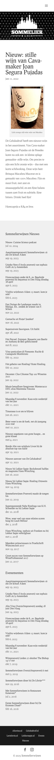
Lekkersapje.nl (28, 735)
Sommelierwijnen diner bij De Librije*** (25, 680)
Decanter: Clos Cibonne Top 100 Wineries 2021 (25, 375)
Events (41, 735)
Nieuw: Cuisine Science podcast (20, 242)
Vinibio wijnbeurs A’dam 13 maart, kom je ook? (26, 292)
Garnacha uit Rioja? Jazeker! (19, 319)
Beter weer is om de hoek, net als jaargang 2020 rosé (25, 422)
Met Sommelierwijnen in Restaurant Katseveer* (23, 691)
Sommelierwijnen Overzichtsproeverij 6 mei (26, 670)
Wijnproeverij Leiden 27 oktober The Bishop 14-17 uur (27, 659)
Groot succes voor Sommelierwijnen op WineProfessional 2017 (24, 556)
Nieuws (25, 740)
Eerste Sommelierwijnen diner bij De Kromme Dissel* (23, 704)
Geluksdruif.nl (32, 730)
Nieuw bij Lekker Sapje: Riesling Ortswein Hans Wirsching (26, 482)
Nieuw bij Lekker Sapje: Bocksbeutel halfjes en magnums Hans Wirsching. (26, 469)
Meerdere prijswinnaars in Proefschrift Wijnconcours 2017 (24, 544)
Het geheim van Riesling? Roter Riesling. (25, 364)
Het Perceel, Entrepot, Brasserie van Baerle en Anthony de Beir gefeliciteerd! (26, 340)
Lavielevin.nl (12, 735)
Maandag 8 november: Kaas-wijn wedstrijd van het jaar (26, 400)
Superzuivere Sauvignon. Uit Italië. (22, 329)
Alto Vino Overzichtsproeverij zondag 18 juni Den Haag (25, 607)
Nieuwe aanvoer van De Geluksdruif (23, 458)
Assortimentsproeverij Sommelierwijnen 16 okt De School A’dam (26, 253)
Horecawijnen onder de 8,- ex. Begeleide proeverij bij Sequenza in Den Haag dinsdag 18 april (27, 279)
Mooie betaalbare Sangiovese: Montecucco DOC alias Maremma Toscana (26, 387)
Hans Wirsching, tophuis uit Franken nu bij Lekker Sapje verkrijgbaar (27, 531)
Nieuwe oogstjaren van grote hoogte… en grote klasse (25, 434)
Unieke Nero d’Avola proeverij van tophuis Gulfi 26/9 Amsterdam (26, 265)
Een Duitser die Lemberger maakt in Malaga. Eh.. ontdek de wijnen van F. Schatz (23, 306)
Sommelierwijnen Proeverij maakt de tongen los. (27, 494)
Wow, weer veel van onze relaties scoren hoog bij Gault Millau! (25, 519)
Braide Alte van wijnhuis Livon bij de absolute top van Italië (23, 447)
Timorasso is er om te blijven (19, 411)
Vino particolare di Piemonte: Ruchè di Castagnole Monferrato (24, 352)
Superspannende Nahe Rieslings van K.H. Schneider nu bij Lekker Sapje (25, 507)
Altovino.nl (17, 730)
